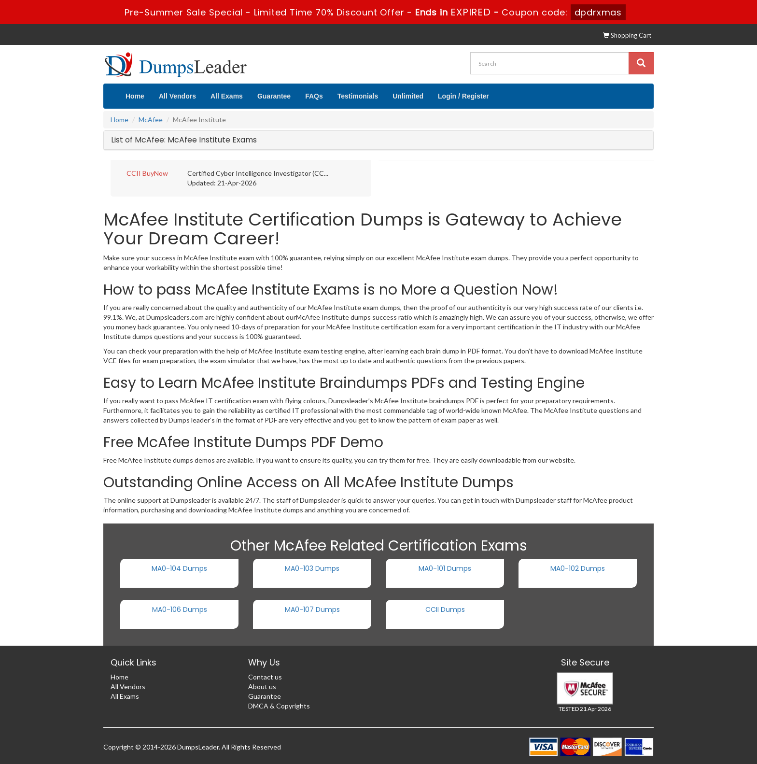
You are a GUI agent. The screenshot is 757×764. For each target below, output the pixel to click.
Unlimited (408, 96)
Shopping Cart (627, 35)
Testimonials (357, 96)
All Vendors (177, 96)
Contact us (265, 677)
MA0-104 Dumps (179, 568)
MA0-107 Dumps (312, 609)
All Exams (226, 96)
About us (262, 686)
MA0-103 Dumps (312, 568)
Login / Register (463, 96)
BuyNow (155, 173)
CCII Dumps (445, 609)
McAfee (151, 119)
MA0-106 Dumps (179, 609)
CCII (133, 173)
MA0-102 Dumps (577, 568)
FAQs (314, 96)
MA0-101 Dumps (445, 568)
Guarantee (274, 96)
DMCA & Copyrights (279, 706)
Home (135, 96)
